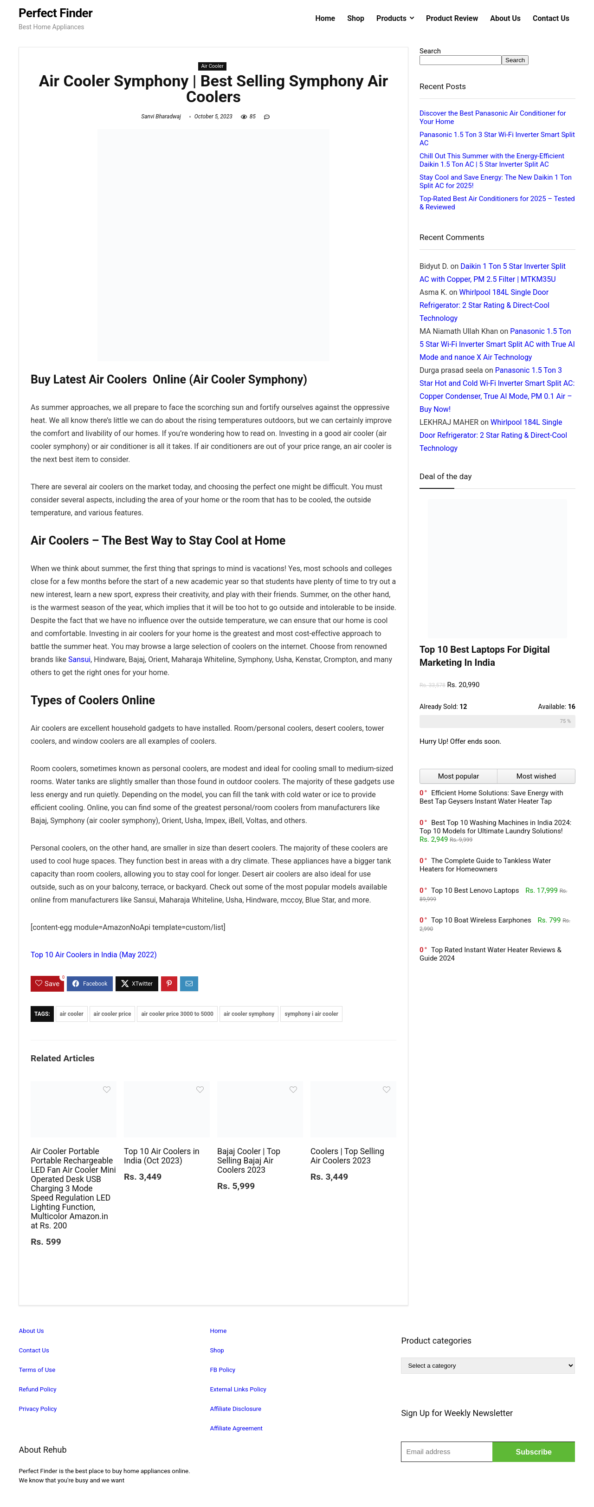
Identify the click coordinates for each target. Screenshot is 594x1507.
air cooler (72, 1014)
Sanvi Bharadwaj (161, 116)
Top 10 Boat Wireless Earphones (481, 920)
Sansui (79, 659)
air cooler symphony (249, 1014)
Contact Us (551, 18)
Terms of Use (37, 1369)
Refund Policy (38, 1389)
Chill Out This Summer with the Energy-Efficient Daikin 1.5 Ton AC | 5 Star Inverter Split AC (492, 160)
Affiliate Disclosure (235, 1408)
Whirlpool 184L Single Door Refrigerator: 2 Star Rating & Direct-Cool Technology (484, 305)
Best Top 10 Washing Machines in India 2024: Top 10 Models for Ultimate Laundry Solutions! (495, 826)
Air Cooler (212, 66)
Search (430, 51)
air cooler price (112, 1014)
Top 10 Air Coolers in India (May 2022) (94, 954)
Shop (355, 18)
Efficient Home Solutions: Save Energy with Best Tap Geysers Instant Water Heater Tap (491, 797)
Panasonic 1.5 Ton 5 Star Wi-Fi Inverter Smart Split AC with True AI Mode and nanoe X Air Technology (497, 344)
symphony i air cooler (311, 1014)
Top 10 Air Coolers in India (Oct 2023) (162, 1156)
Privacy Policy (38, 1408)
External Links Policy (238, 1389)
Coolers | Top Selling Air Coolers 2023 (347, 1156)
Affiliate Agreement (236, 1428)
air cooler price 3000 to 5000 (177, 1014)
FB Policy (222, 1369)
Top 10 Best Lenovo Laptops (475, 890)
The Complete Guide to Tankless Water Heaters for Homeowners (485, 865)
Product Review (452, 18)
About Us (505, 18)
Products (391, 18)
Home (325, 18)
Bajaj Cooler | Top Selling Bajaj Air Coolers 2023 (248, 1161)
